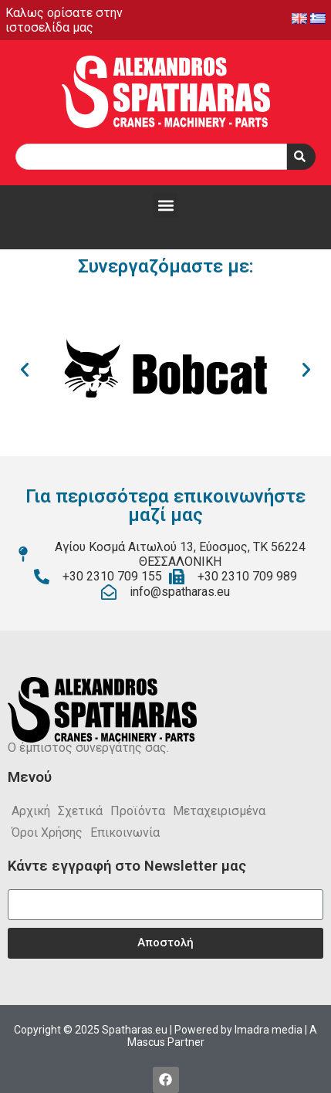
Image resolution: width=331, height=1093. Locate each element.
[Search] (301, 157)
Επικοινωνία (125, 832)
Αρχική (31, 811)
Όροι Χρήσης (47, 832)
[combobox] (151, 157)
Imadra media (268, 1030)
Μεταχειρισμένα (219, 811)
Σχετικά (80, 811)
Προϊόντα (137, 811)
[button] (165, 205)
